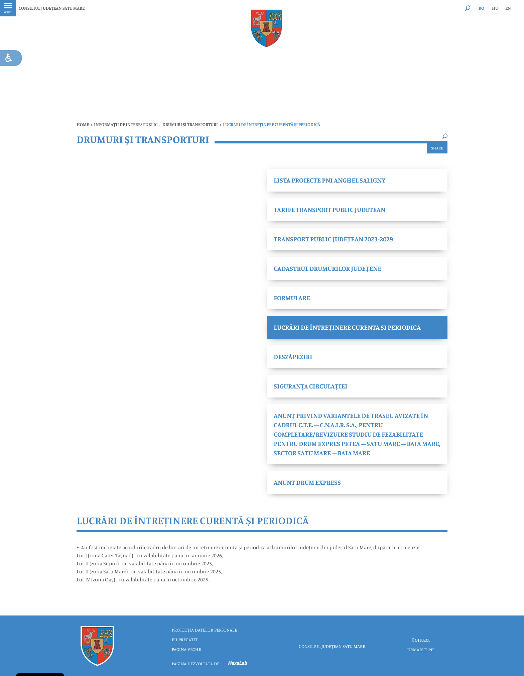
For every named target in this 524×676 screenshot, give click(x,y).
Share (437, 147)
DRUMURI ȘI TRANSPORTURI (190, 124)
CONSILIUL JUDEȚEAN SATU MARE (52, 8)
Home (83, 124)
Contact (421, 639)
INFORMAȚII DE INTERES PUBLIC (125, 124)
